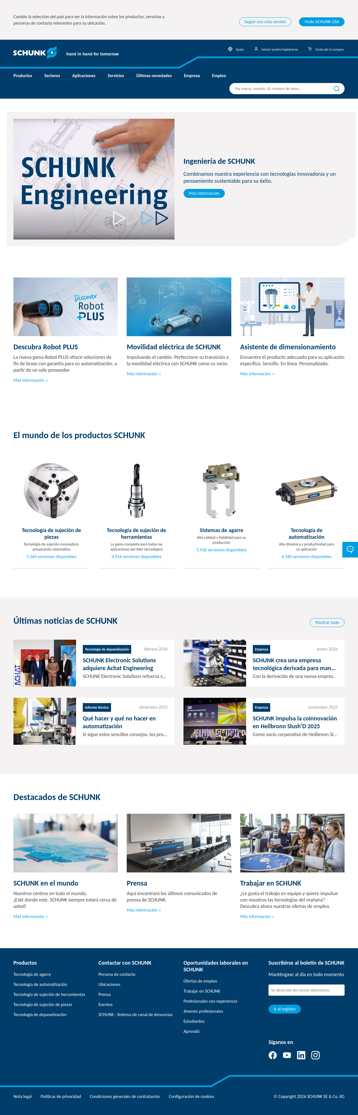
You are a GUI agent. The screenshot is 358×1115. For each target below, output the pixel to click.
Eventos (105, 1004)
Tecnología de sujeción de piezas (42, 1004)
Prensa (104, 994)
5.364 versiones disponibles (52, 556)
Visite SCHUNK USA (321, 21)
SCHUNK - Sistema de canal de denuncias (135, 1014)
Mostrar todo (327, 622)
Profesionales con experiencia (210, 1001)
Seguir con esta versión (265, 21)
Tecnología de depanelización (40, 1014)
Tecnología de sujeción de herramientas (49, 994)
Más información (204, 193)
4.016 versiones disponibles (137, 556)
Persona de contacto (116, 974)
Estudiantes (193, 1021)
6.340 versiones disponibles (307, 556)
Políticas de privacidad (61, 1096)
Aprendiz (191, 1031)
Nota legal (22, 1096)
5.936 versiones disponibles (222, 549)
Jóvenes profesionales (203, 1011)
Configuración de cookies (191, 1096)
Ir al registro (285, 1009)
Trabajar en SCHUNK (201, 991)
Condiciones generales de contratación (125, 1096)
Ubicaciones (109, 984)
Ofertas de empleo (200, 981)
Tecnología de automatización (40, 984)
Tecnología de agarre (32, 974)
